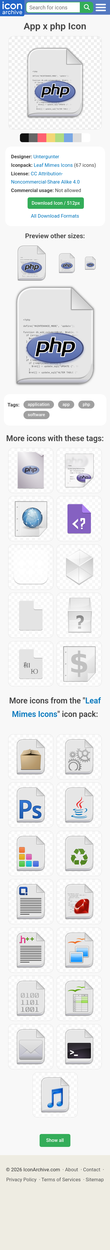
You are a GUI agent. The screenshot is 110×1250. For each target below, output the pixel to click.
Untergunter (46, 156)
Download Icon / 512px (56, 203)
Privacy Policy (21, 1179)
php (86, 404)
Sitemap (95, 1179)
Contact (91, 1169)
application (39, 404)
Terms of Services (61, 1179)
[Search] (86, 7)
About (71, 1169)
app (66, 404)
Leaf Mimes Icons (53, 165)
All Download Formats (55, 216)
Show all (55, 1140)
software (36, 414)
